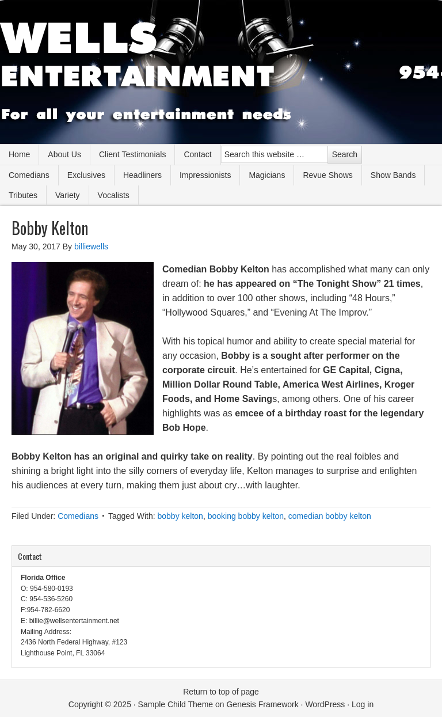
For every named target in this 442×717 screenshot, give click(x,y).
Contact (197, 154)
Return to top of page (221, 691)
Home (19, 154)
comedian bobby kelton (329, 516)
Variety (67, 195)
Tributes (23, 195)
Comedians (29, 175)
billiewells (91, 246)
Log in (363, 704)
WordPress (325, 704)
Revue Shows (327, 175)
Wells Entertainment (221, 72)
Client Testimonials (132, 154)
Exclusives (86, 175)
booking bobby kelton (246, 516)
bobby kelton (180, 516)
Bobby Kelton (50, 228)
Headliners (142, 175)
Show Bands (393, 175)
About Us (64, 154)
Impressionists (205, 175)
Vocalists (113, 195)
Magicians (267, 175)
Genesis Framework (262, 704)
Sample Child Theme (175, 704)
